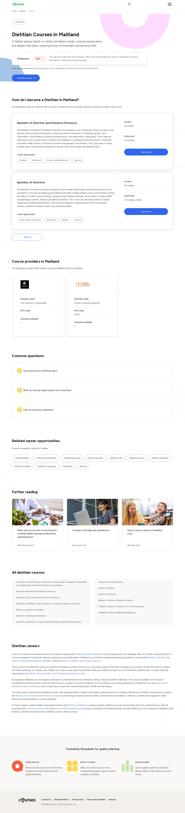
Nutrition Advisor (137, 458)
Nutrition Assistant (160, 458)
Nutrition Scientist (23, 466)
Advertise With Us (61, 799)
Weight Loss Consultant (26, 695)
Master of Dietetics (106, 588)
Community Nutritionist (46, 458)
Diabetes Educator (71, 458)
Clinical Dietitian (22, 458)
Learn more (146, 152)
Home (14, 11)
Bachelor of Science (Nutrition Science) (115, 600)
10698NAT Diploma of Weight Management (117, 612)
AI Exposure (23, 58)
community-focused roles (37, 708)
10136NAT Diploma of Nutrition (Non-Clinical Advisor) (121, 606)
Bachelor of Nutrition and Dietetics (31, 616)
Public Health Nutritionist (57, 160)
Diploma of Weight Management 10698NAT (31, 661)
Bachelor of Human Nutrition (110, 582)
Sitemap (112, 799)
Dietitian (22, 11)
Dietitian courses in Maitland (88, 654)
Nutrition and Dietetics (78, 705)
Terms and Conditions (96, 799)
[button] (92, 141)
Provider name (28, 299)
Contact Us (46, 799)
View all (27, 237)
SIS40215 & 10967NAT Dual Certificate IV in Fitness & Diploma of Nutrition (48, 604)
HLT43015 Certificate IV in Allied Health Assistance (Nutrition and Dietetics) (48, 622)
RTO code (25, 310)
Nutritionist (36, 160)
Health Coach (116, 458)
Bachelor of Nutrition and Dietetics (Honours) (47, 123)
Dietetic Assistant (95, 458)
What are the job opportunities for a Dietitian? (47, 390)
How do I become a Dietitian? (38, 409)
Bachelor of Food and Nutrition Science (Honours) (38, 597)
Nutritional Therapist (47, 466)
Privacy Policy (78, 799)
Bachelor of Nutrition (31, 182)
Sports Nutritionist (32, 686)
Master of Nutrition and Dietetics (30, 610)
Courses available (29, 319)
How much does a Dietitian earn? (40, 370)
